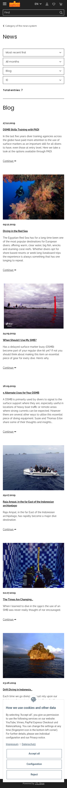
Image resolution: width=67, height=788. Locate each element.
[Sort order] (33, 52)
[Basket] (60, 4)
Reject (34, 774)
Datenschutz (29, 744)
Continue (9, 161)
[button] (47, 4)
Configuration (34, 764)
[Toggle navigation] (4, 2)
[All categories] (33, 71)
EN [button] (36, 4)
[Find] (30, 13)
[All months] (33, 62)
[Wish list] (53, 4)
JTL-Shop (39, 783)
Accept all (34, 753)
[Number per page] (33, 80)
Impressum (12, 744)
